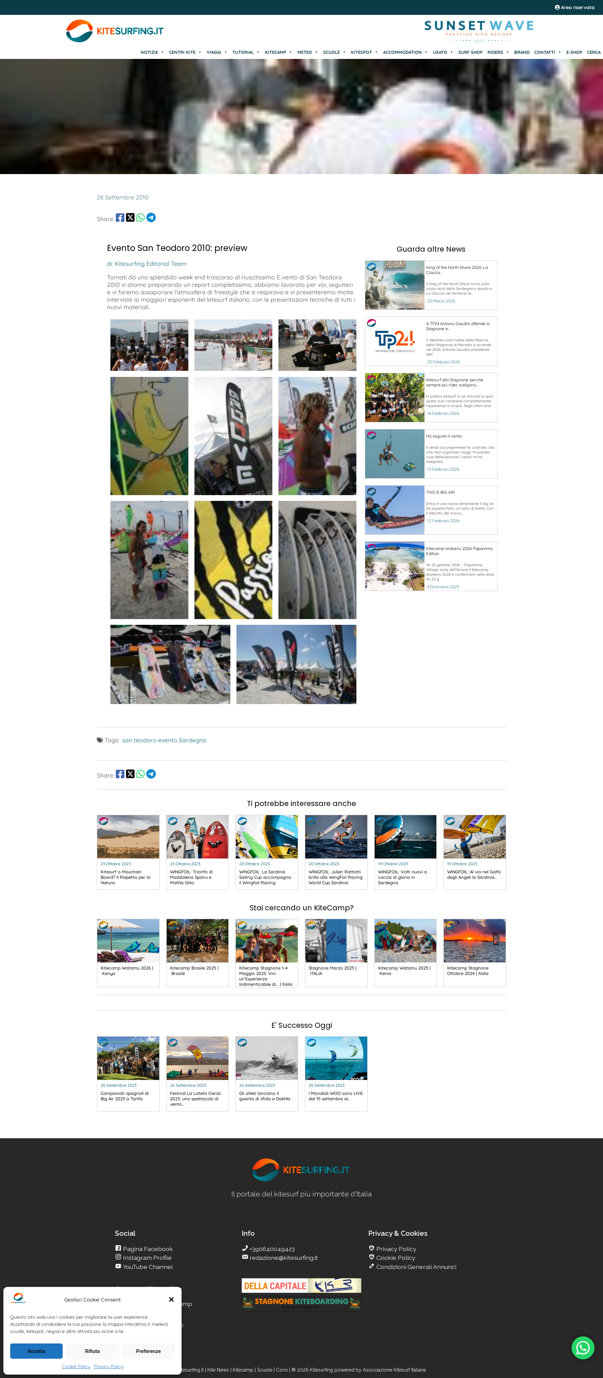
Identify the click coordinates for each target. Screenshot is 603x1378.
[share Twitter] (130, 218)
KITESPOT (364, 52)
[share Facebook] (120, 218)
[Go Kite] (115, 41)
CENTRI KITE (185, 52)
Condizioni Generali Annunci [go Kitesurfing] (415, 1266)
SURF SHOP (470, 52)
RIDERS (498, 52)
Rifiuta (92, 1351)
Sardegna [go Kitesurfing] (192, 740)
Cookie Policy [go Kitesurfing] (395, 1257)
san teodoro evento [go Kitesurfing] (149, 740)
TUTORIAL (246, 52)
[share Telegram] (151, 218)
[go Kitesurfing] (431, 285)
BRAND (521, 52)
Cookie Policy (76, 1366)
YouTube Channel (147, 1266)
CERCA (594, 52)
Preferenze (148, 1351)
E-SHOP (574, 52)
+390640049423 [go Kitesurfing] (271, 1248)
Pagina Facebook (147, 1248)
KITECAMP (279, 52)
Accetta (36, 1351)
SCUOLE (334, 52)
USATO (443, 52)
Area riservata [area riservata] (575, 7)
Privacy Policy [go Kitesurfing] (395, 1248)
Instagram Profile (147, 1257)
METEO (307, 52)
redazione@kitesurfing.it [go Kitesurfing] (283, 1257)
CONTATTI (548, 52)
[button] (171, 1299)
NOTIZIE (152, 52)
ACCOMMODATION (405, 52)
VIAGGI (217, 52)
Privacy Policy (108, 1366)
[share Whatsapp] (140, 218)
